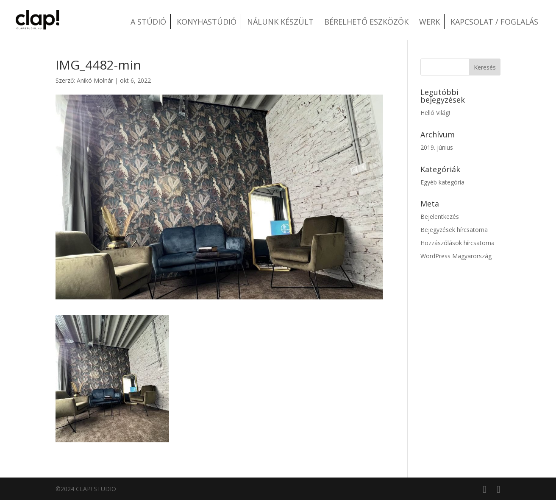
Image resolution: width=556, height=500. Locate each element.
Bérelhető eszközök (366, 22)
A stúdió (148, 22)
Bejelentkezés (439, 216)
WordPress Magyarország (456, 256)
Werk (429, 22)
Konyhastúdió (206, 22)
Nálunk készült (280, 22)
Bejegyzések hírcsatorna (454, 230)
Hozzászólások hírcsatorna (457, 243)
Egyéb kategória (442, 182)
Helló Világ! (435, 113)
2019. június (436, 147)
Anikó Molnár (95, 80)
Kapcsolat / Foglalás (494, 22)
